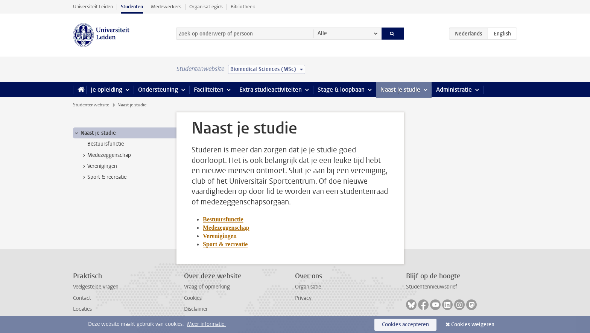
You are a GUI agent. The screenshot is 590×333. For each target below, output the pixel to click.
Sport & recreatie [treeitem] (103, 177)
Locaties (82, 309)
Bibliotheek (243, 6)
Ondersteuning (158, 90)
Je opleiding (106, 90)
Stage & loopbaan (341, 90)
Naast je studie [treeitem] (94, 133)
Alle (322, 33)
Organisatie (308, 286)
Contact (82, 298)
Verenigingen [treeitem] (98, 166)
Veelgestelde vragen (96, 286)
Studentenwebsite (91, 105)
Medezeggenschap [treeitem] (105, 155)
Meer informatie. (206, 324)
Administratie (454, 90)
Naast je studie (400, 90)
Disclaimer (196, 309)
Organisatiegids (206, 6)
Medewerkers (166, 6)
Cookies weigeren (472, 324)
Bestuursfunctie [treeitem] (105, 143)
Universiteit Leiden (93, 6)
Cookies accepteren (405, 324)
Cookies (193, 298)
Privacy (303, 298)
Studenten (132, 6)
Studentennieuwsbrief (431, 286)
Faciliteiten (209, 90)
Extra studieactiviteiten (270, 90)
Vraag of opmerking (207, 286)
